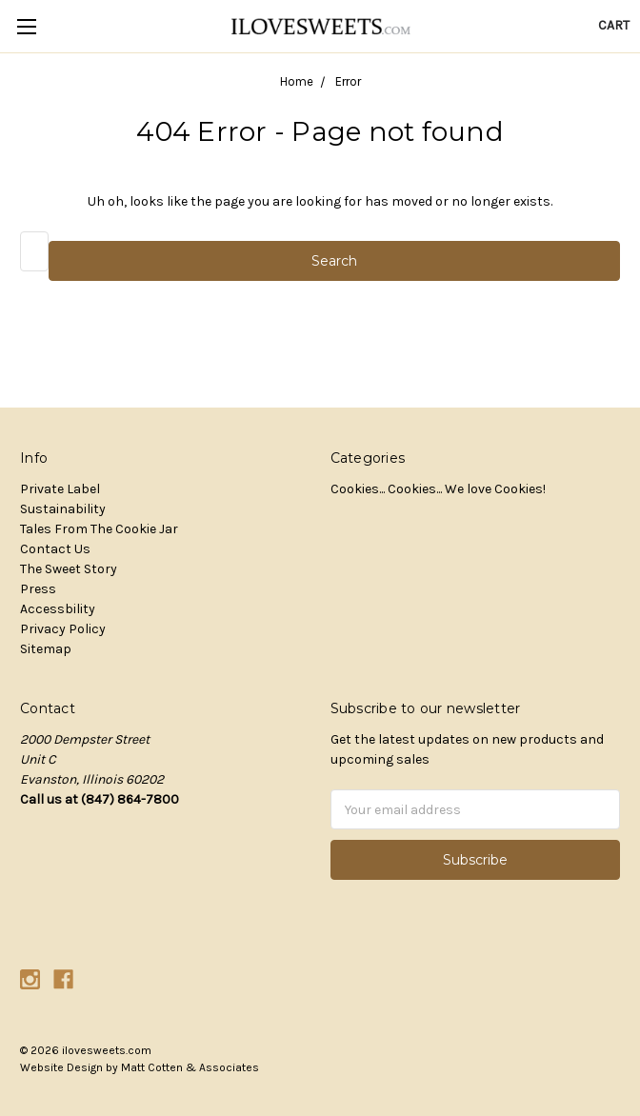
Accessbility (57, 609)
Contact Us (55, 549)
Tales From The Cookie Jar (99, 529)
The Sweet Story (68, 569)
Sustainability (63, 509)
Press (38, 589)
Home (296, 81)
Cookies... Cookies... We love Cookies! (438, 489)
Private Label (60, 489)
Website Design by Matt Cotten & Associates (139, 1067)
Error (348, 81)
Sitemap (45, 649)
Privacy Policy (63, 629)
